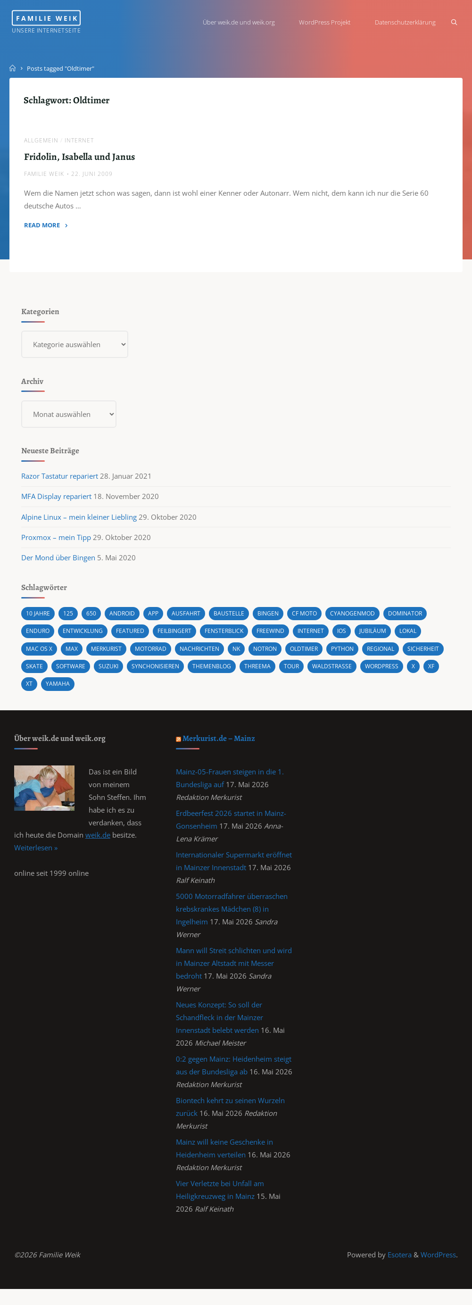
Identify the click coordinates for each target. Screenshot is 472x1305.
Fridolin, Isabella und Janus (80, 157)
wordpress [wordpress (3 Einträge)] (44, 688)
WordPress (438, 1269)
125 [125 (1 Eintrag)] (70, 619)
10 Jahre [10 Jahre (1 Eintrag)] (38, 619)
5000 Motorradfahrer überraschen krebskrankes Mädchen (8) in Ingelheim (232, 917)
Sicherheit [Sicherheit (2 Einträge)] (43, 671)
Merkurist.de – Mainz (220, 744)
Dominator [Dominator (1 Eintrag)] (418, 619)
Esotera (399, 1269)
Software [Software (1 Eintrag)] (119, 671)
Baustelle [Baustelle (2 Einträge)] (235, 619)
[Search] (451, 22)
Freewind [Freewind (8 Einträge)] (283, 636)
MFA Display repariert (57, 501)
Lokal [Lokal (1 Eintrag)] (426, 636)
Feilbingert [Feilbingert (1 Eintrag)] (181, 636)
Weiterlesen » (36, 855)
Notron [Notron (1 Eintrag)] (277, 654)
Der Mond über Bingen (59, 563)
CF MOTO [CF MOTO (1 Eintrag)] (313, 619)
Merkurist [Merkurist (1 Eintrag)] (110, 654)
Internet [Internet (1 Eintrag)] (325, 636)
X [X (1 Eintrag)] (77, 688)
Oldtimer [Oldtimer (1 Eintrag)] (319, 654)
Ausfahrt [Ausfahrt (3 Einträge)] (191, 619)
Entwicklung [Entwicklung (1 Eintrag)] (86, 636)
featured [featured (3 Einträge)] (135, 636)
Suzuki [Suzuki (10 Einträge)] (159, 671)
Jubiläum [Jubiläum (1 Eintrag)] (390, 636)
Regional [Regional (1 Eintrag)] (399, 654)
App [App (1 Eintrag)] (157, 619)
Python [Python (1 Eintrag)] (359, 654)
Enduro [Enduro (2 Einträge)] (38, 636)
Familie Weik (62, 17)
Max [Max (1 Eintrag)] (74, 654)
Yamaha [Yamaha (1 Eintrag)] (145, 688)
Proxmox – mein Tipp (56, 542)
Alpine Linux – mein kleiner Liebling (79, 522)
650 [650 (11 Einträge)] (93, 619)
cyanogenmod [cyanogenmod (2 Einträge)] (363, 619)
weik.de (97, 842)
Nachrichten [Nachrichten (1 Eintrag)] (208, 654)
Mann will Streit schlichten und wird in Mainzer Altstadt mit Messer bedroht (234, 972)
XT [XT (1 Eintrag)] (116, 688)
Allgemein (42, 142)
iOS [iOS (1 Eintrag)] (358, 636)
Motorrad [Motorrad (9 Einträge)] (157, 654)
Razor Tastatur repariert (60, 480)
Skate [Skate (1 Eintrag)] (82, 671)
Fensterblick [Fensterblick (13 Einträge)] (234, 636)
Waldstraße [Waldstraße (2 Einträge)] (392, 671)
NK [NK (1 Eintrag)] (247, 654)
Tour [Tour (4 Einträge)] (350, 671)
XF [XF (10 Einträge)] (95, 688)
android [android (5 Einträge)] (124, 619)
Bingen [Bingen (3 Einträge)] (275, 619)
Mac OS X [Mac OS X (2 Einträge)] (40, 654)
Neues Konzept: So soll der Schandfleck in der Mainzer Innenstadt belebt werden (220, 1028)
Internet (79, 142)
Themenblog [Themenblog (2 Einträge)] (267, 671)
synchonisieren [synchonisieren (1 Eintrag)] (208, 671)
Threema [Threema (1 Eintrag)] (315, 671)
